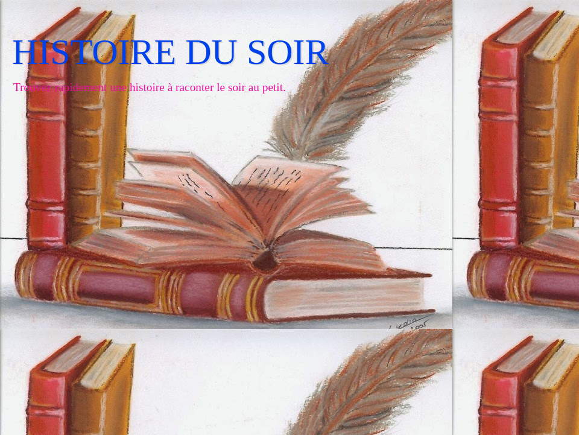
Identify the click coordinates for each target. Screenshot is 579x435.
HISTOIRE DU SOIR (170, 52)
